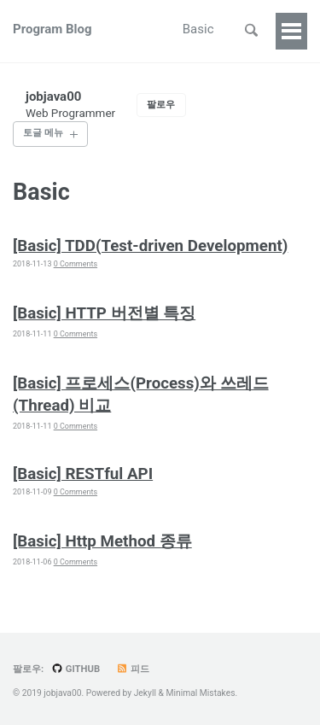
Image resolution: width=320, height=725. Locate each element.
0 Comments (75, 264)
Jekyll (145, 693)
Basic (198, 29)
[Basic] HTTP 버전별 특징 (104, 313)
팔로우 (161, 104)
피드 (132, 669)
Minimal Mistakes (200, 693)
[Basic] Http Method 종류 (102, 541)
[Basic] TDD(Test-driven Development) (150, 246)
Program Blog (52, 29)
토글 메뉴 (43, 132)
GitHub (75, 669)
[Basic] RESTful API (83, 474)
